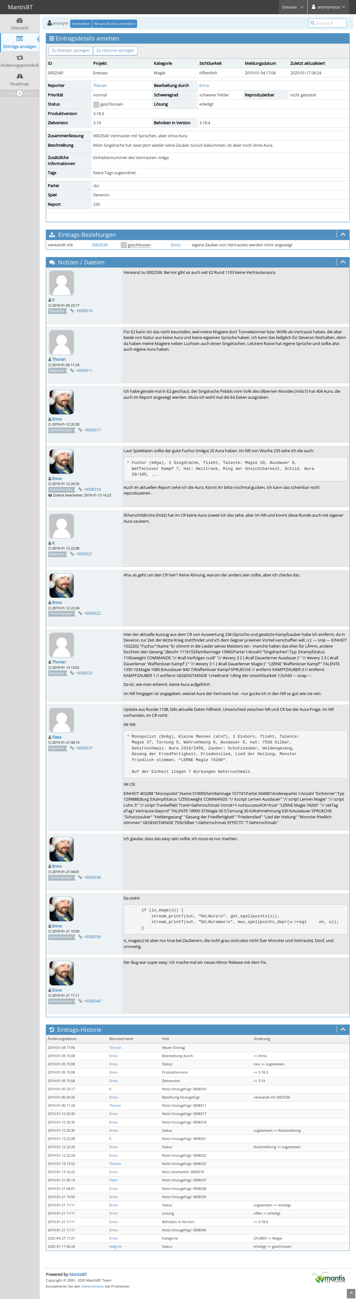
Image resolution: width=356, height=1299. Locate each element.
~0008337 (84, 748)
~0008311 (84, 370)
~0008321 (84, 554)
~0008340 (92, 1001)
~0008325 (84, 673)
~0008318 (92, 489)
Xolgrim (115, 1246)
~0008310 (84, 310)
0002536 (100, 245)
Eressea (293, 7)
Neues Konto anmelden (114, 23)
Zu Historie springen (115, 50)
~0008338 (92, 877)
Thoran (100, 85)
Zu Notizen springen (71, 50)
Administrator (92, 1286)
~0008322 (92, 613)
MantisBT (78, 1274)
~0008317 (92, 430)
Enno (204, 85)
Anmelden (81, 23)
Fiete (56, 737)
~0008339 (92, 936)
